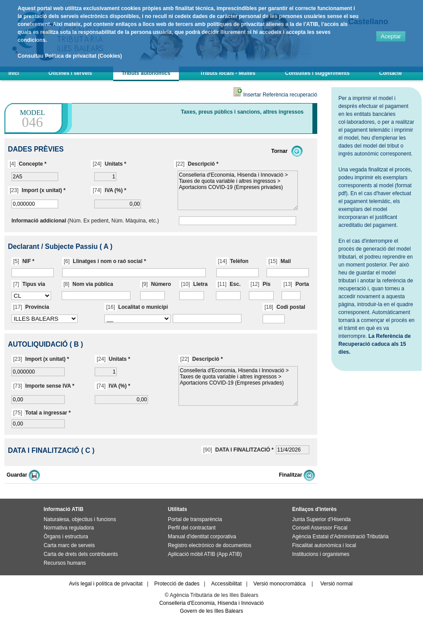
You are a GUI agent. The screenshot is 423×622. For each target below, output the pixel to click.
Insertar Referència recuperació (275, 95)
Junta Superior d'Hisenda (321, 519)
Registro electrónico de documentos (209, 545)
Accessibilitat (226, 584)
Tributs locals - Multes (228, 73)
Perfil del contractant (191, 528)
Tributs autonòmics (146, 73)
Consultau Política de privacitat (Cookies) (70, 56)
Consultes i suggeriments (317, 73)
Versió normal (336, 584)
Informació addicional (38, 221)
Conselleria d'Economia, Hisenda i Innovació (211, 603)
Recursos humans (65, 563)
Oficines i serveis (70, 73)
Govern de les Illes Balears (211, 611)
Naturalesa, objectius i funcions (80, 519)
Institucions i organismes (320, 554)
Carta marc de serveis (69, 545)
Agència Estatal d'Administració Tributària (340, 536)
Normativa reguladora (69, 528)
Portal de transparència (195, 519)
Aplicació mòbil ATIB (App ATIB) (205, 554)
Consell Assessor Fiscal (319, 528)
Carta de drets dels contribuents (81, 554)
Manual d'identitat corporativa (202, 536)
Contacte (390, 73)
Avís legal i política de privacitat (105, 584)
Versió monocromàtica (279, 584)
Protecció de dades (177, 584)
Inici (13, 73)
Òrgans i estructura (66, 536)
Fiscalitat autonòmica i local (324, 545)
